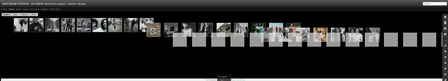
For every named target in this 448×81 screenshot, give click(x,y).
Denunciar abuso (240, 79)
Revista (18, 9)
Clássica (4, 9)
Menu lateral (34, 9)
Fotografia (44, 9)
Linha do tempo (55, 9)
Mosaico (25, 9)
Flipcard (11, 9)
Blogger (233, 79)
